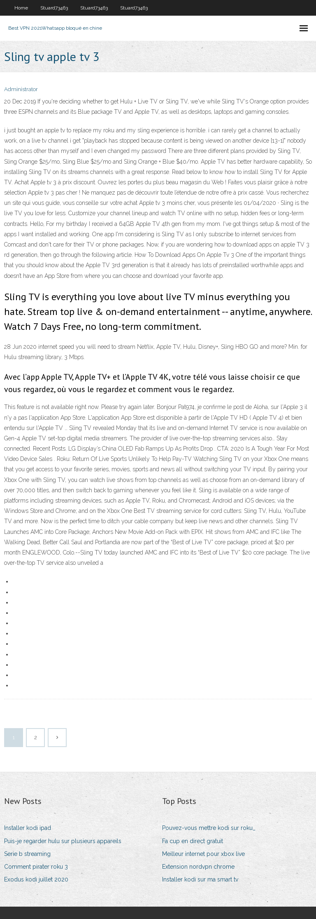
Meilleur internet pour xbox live (203, 854)
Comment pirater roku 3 (36, 866)
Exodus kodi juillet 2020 (36, 879)
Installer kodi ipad (27, 828)
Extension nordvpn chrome (198, 866)
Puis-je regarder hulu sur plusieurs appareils (62, 841)
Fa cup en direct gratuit (192, 841)
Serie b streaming (27, 854)
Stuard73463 (54, 8)
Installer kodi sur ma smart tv (200, 879)
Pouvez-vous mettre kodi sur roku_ (209, 828)
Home (21, 8)
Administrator (21, 89)
